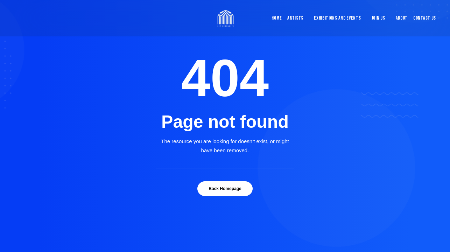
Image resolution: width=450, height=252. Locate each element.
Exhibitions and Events (337, 18)
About (402, 18)
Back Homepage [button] (225, 188)
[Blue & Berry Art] (225, 18)
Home (277, 18)
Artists (295, 18)
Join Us (378, 18)
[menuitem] (275, 18)
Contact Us (424, 18)
